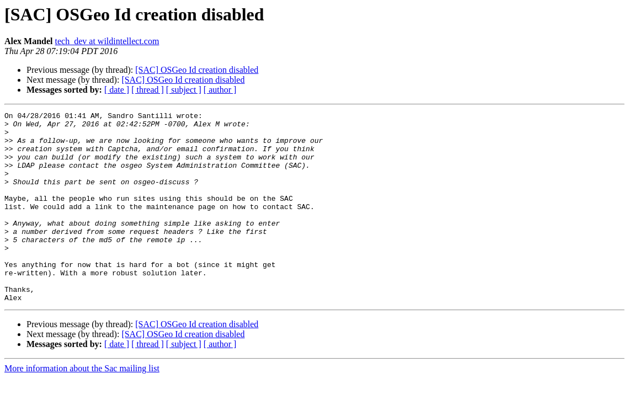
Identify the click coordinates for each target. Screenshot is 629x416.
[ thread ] (147, 89)
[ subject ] (183, 89)
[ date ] (116, 89)
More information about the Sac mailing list (81, 406)
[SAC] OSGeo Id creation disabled (196, 69)
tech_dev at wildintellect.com (107, 41)
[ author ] (220, 89)
